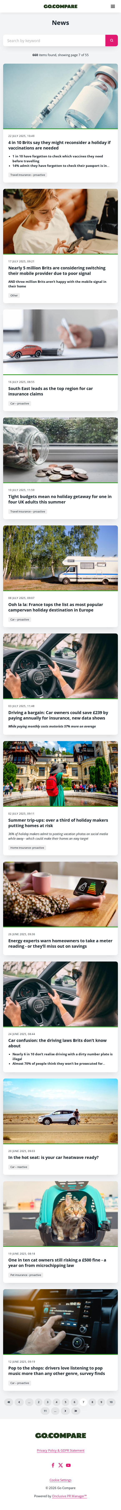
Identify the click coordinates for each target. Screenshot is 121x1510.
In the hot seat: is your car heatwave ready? (53, 1157)
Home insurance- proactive (27, 848)
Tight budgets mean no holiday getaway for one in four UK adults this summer (60, 499)
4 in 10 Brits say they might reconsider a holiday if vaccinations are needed (59, 145)
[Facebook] (53, 1465)
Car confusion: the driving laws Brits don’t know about (57, 1043)
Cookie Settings (60, 1480)
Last (75, 1411)
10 (111, 1402)
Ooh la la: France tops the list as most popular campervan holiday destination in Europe (55, 607)
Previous (19, 1402)
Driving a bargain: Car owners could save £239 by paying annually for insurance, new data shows (58, 715)
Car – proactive (19, 403)
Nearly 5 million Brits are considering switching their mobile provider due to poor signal (56, 270)
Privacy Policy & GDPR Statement (60, 1450)
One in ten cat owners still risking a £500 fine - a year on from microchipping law (57, 1262)
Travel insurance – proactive (27, 175)
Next (65, 1411)
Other (14, 295)
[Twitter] (60, 1465)
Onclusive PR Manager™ (69, 1496)
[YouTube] (68, 1465)
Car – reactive (18, 1167)
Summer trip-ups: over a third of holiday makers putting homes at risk (58, 822)
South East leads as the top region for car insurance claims (50, 391)
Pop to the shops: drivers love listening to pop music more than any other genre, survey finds (56, 1370)
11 (45, 1411)
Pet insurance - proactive (25, 1275)
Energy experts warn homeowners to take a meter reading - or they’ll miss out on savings (60, 943)
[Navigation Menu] (113, 6)
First (8, 1402)
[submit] (111, 40)
